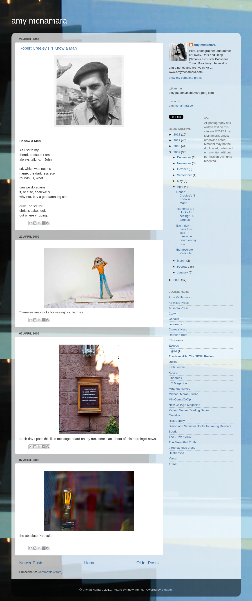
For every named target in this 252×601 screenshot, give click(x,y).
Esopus (174, 345)
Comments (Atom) (50, 572)
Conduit (174, 319)
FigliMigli (175, 351)
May (180, 181)
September (185, 175)
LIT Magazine (178, 383)
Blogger (167, 589)
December (184, 157)
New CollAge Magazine (184, 404)
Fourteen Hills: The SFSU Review (191, 356)
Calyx (172, 313)
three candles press (182, 447)
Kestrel (173, 372)
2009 (177, 152)
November (184, 163)
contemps (175, 324)
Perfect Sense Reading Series (189, 410)
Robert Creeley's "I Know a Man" (49, 48)
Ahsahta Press (179, 308)
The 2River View (180, 437)
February (183, 266)
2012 (177, 134)
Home (90, 562)
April (180, 186)
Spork (173, 431)
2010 (177, 146)
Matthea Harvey (179, 388)
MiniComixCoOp (180, 399)
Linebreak (175, 378)
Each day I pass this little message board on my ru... (186, 234)
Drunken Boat (178, 335)
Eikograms (176, 340)
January (183, 272)
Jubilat (173, 361)
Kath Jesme (177, 367)
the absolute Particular (184, 251)
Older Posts (147, 562)
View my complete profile (186, 77)
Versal (173, 458)
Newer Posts (31, 562)
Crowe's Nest (178, 329)
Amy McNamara (180, 297)
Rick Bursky (177, 420)
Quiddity (174, 415)
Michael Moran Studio (183, 394)
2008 (177, 280)
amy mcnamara (39, 20)
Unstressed (176, 453)
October (183, 169)
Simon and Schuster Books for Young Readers (200, 426)
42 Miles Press (179, 302)
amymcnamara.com (182, 105)
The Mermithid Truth (182, 442)
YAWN (173, 464)
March (181, 260)
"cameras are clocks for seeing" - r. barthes (185, 214)
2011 (177, 140)
